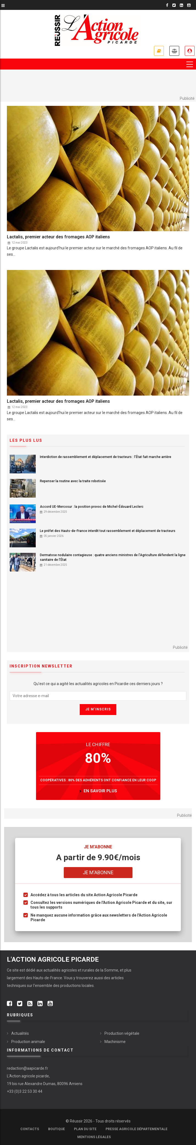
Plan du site (85, 1129)
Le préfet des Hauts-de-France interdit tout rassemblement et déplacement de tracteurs (107, 531)
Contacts (29, 1129)
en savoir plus (100, 790)
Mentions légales (94, 1137)
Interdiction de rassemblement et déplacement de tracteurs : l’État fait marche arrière (105, 457)
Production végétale (121, 1033)
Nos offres (159, 51)
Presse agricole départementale (136, 1129)
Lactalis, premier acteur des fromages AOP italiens (58, 236)
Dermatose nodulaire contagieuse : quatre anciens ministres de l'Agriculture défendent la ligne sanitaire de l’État (113, 557)
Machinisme (115, 1041)
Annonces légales (174, 51)
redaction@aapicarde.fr (27, 1068)
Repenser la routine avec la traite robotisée (73, 481)
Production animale (28, 1041)
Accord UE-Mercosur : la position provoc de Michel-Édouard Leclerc (91, 507)
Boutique (56, 1129)
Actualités (20, 1033)
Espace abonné (190, 51)
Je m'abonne (98, 872)
